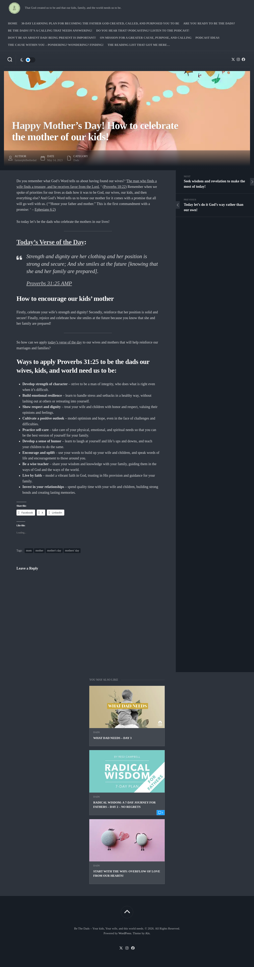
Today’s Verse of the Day (50, 242)
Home (12, 23)
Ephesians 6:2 (45, 210)
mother (39, 550)
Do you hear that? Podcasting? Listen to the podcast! (142, 30)
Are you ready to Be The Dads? (209, 23)
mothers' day (72, 550)
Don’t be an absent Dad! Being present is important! (52, 37)
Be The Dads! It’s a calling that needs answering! (50, 30)
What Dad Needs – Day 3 (112, 738)
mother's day (54, 550)
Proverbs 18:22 (115, 187)
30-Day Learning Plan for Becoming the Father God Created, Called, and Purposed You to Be (100, 23)
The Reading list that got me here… (139, 44)
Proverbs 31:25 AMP (49, 283)
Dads (96, 732)
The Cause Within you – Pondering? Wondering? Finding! (56, 44)
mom (29, 550)
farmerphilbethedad (26, 160)
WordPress (124, 933)
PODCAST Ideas (207, 37)
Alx (147, 933)
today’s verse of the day (65, 342)
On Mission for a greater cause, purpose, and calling (145, 37)
